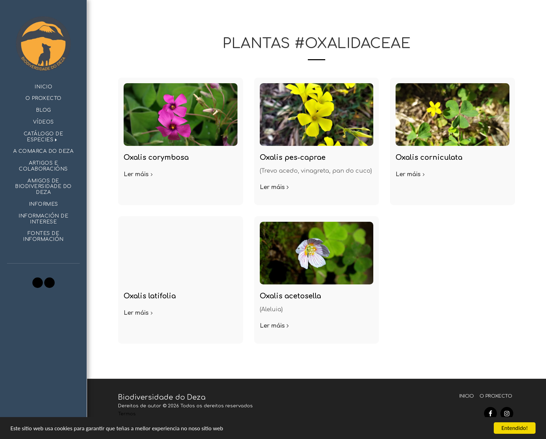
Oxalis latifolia (150, 296)
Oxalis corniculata (429, 158)
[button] (43, 137)
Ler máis (139, 174)
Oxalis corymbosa (156, 158)
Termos (127, 413)
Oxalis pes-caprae (293, 158)
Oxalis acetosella (290, 296)
